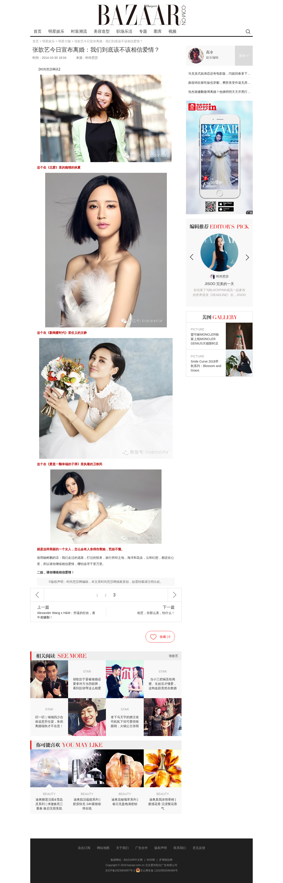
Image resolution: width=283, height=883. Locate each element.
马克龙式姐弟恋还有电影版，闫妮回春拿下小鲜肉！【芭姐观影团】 (235, 73)
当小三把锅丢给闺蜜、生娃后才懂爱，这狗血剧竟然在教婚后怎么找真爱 (163, 683)
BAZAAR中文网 (133, 859)
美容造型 (102, 31)
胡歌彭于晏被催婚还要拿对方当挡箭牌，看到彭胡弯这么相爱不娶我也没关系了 (87, 683)
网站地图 (103, 848)
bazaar (141, 15)
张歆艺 (173, 656)
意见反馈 (199, 848)
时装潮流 (79, 31)
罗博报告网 (165, 859)
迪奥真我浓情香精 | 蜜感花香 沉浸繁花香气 (162, 804)
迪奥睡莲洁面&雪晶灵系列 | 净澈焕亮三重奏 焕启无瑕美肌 (49, 804)
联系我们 (180, 848)
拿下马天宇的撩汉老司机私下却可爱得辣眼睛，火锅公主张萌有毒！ (125, 721)
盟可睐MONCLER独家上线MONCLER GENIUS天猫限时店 (206, 336)
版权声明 (160, 848)
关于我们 (122, 848)
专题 (143, 31)
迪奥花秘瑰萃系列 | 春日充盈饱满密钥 (124, 802)
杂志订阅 (84, 848)
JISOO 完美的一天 (219, 289)
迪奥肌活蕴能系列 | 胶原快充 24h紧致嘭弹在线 (87, 804)
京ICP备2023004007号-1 (120, 870)
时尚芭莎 (219, 276)
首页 (38, 31)
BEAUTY (49, 794)
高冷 (209, 52)
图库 (158, 31)
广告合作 (141, 848)
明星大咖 (64, 41)
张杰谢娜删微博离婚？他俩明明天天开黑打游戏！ (222, 92)
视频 (172, 31)
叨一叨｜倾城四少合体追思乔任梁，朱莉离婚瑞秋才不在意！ (49, 721)
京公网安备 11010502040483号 (157, 870)
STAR (87, 671)
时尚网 (151, 859)
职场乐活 (124, 31)
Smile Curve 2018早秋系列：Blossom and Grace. (206, 363)
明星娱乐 (56, 31)
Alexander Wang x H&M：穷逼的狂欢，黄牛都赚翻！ (67, 612)
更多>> (244, 55)
